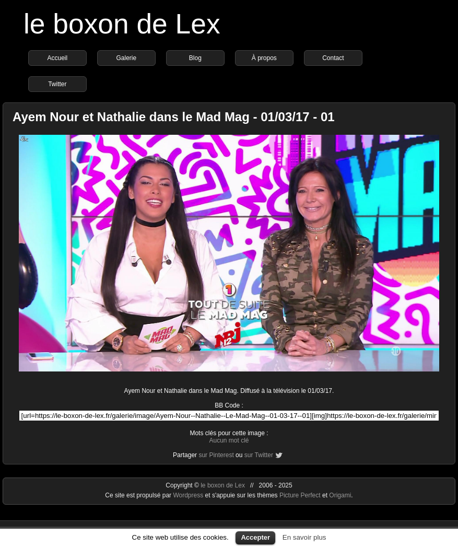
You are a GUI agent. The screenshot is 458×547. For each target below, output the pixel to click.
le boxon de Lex (122, 23)
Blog (195, 58)
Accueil (58, 58)
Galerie (126, 58)
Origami (340, 495)
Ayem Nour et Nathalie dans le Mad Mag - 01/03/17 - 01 (174, 117)
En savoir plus (304, 537)
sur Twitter (258, 455)
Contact (333, 58)
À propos (264, 58)
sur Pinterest (215, 455)
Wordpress (189, 495)
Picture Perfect (300, 495)
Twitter (57, 84)
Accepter (255, 537)
